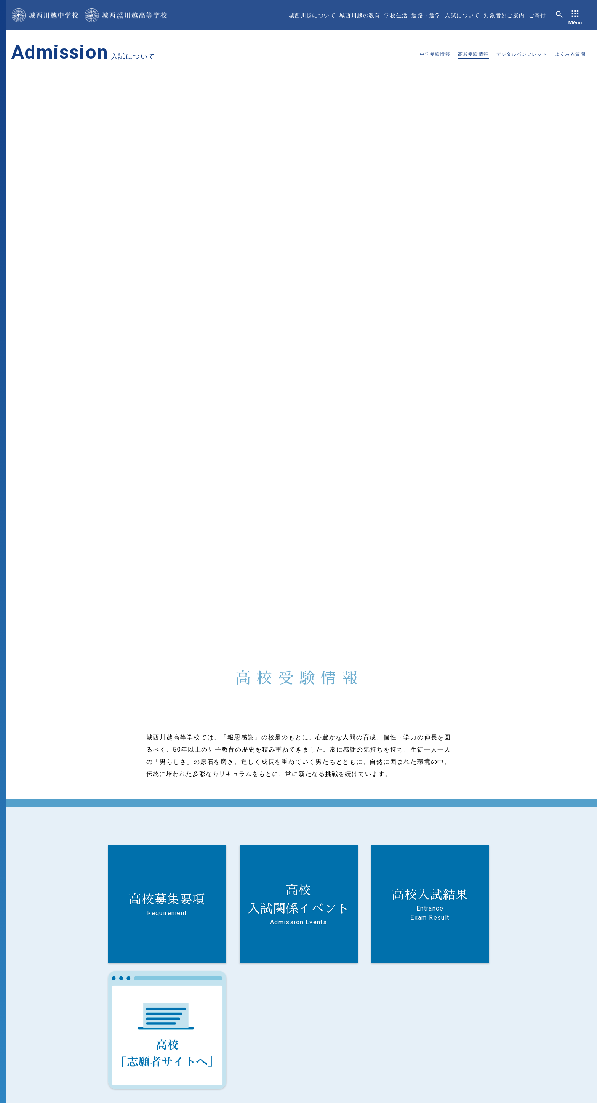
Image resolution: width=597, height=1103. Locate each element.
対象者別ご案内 (504, 15)
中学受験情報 (435, 54)
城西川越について (312, 15)
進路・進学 (426, 15)
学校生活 (396, 15)
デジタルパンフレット (521, 54)
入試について (462, 15)
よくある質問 (570, 54)
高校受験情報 (473, 54)
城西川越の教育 (360, 15)
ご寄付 (537, 15)
